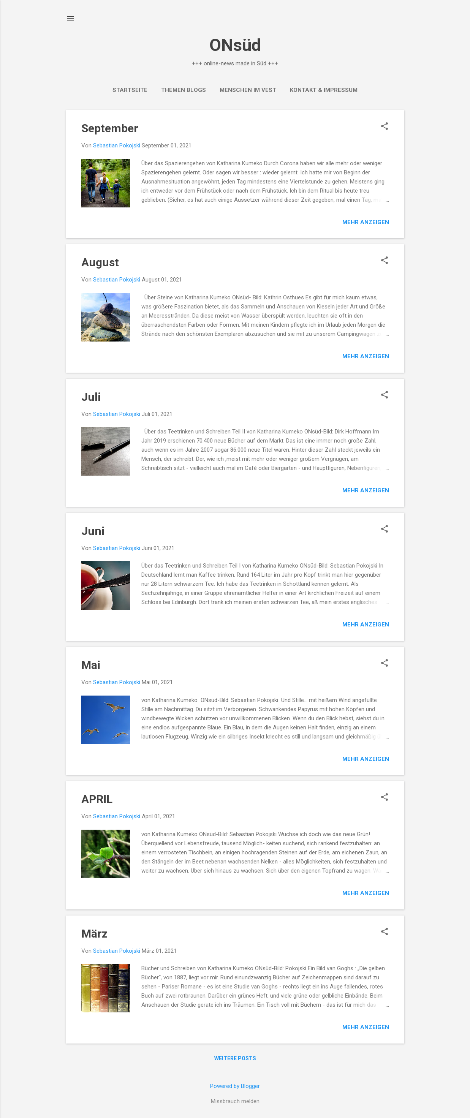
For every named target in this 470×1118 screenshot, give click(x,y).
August (100, 262)
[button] (384, 127)
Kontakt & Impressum (324, 90)
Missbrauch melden (235, 1101)
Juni (92, 531)
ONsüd (235, 45)
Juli (91, 396)
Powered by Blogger (235, 1086)
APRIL (96, 799)
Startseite (129, 90)
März (94, 933)
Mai (90, 665)
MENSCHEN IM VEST (248, 90)
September (109, 128)
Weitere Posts (235, 1058)
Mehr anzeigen (365, 222)
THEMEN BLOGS (183, 90)
